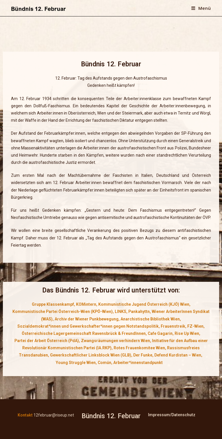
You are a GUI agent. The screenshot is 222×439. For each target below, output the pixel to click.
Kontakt (25, 415)
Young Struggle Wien (76, 362)
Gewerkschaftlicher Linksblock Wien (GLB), (91, 355)
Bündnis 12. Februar (111, 416)
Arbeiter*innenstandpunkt (138, 362)
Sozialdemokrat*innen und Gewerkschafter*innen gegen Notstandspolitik (88, 326)
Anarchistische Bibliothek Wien (150, 319)
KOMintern (86, 304)
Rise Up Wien (187, 333)
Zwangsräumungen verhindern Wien (115, 340)
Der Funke (142, 355)
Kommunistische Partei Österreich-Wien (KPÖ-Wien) (62, 311)
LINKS (120, 311)
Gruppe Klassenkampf (53, 304)
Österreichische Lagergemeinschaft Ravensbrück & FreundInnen (84, 333)
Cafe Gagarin (160, 333)
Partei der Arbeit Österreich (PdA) (46, 340)
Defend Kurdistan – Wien (177, 355)
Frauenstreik (173, 326)
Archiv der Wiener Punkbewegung (87, 319)
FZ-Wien (195, 326)
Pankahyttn (139, 311)
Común (104, 362)
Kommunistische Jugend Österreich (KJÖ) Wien (143, 304)
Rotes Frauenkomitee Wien (139, 348)
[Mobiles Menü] (201, 8)
